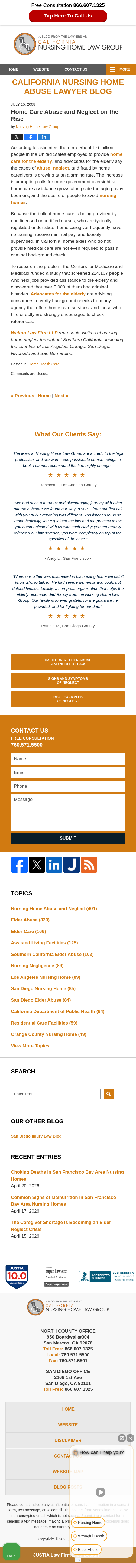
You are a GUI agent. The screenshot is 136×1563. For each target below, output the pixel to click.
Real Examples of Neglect (68, 699)
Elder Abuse (30, 920)
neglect (61, 168)
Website (41, 69)
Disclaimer (68, 1440)
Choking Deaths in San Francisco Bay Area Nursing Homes (67, 1176)
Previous (22, 395)
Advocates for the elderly (59, 294)
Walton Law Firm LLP (35, 332)
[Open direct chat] (122, 1438)
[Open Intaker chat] (78, 1560)
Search (109, 1094)
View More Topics (30, 1045)
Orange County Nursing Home (48, 1034)
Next (61, 395)
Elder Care (28, 931)
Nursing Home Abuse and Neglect (54, 908)
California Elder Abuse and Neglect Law (68, 662)
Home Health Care (43, 364)
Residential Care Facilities (44, 1023)
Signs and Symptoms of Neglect (68, 681)
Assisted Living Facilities (44, 942)
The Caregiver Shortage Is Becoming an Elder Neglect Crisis (61, 1226)
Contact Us (75, 69)
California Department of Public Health (58, 1011)
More (124, 69)
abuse (43, 168)
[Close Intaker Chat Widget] (130, 1438)
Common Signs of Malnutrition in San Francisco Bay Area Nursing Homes (63, 1201)
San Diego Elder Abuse (41, 1000)
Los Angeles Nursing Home (45, 977)
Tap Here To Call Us (68, 16)
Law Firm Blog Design (66, 1555)
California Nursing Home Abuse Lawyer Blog (68, 44)
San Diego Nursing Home (43, 988)
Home (13, 69)
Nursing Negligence (37, 965)
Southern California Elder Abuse (52, 954)
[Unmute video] (101, 1492)
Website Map (68, 1471)
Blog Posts (68, 1487)
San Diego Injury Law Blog (36, 1136)
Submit (68, 838)
